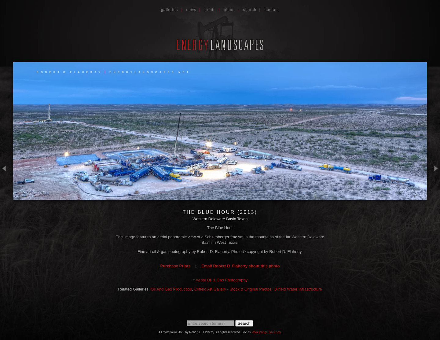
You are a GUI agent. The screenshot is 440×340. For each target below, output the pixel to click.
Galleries (169, 10)
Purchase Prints (175, 266)
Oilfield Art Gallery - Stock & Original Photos (233, 289)
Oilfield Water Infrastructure (298, 289)
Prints (210, 10)
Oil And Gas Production (171, 289)
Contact (272, 10)
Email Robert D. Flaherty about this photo (240, 266)
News (191, 10)
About (229, 10)
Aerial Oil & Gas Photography (222, 280)
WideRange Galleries (266, 332)
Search (249, 10)
